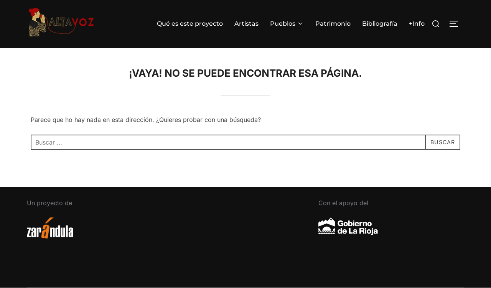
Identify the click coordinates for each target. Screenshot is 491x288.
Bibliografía (379, 23)
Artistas (246, 23)
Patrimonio (333, 23)
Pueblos (287, 23)
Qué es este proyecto (190, 23)
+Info (417, 23)
